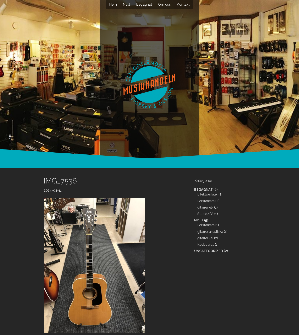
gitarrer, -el (205, 238)
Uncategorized (208, 251)
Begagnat (144, 4)
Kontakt (183, 4)
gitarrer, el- (205, 207)
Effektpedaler (207, 194)
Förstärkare (206, 201)
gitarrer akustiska (210, 232)
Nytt (126, 4)
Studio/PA (205, 214)
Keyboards (205, 244)
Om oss (164, 4)
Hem (113, 4)
